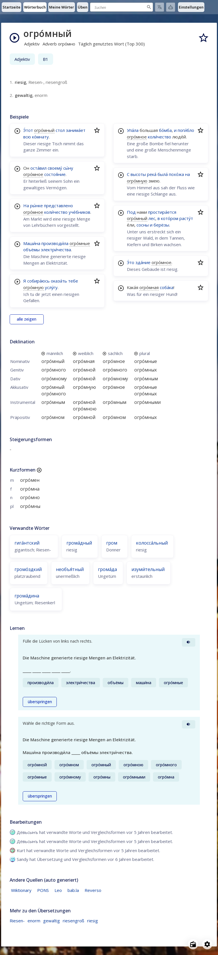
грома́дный (79, 543)
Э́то (130, 262)
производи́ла (54, 243)
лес (151, 218)
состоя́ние (55, 174)
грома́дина (26, 596)
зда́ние (142, 262)
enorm (34, 920)
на (187, 174)
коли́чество (56, 212)
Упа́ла (133, 130)
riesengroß (73, 920)
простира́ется (162, 212)
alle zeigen (26, 319)
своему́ (55, 168)
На (26, 205)
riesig (92, 920)
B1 (45, 59)
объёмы (31, 249)
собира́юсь (38, 281)
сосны (143, 225)
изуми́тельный (148, 569)
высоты (138, 174)
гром (111, 543)
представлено (58, 205)
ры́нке (36, 205)
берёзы (161, 225)
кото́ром (169, 218)
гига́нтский (26, 543)
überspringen (40, 701)
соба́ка (166, 287)
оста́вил (38, 168)
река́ (151, 174)
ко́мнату (40, 137)
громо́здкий (28, 569)
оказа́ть (59, 281)
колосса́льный (152, 543)
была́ (163, 174)
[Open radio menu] (193, 944)
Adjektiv (22, 59)
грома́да (107, 569)
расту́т (186, 218)
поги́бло (186, 130)
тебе (73, 281)
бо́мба (165, 130)
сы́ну (68, 168)
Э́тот (28, 130)
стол (60, 130)
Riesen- (17, 920)
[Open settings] (207, 944)
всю (27, 137)
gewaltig (51, 920)
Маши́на (31, 243)
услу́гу (51, 287)
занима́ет (75, 130)
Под (131, 212)
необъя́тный (70, 569)
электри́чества (56, 249)
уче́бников (79, 212)
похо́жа (176, 174)
